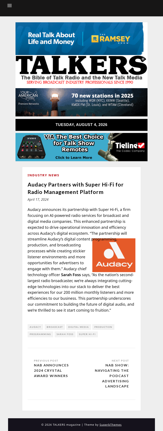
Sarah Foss (65, 334)
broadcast (55, 327)
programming (40, 334)
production (103, 327)
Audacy (35, 327)
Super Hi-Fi (87, 334)
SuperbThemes (111, 425)
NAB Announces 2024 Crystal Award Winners (51, 370)
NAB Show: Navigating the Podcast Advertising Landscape (112, 375)
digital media (78, 327)
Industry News (43, 175)
